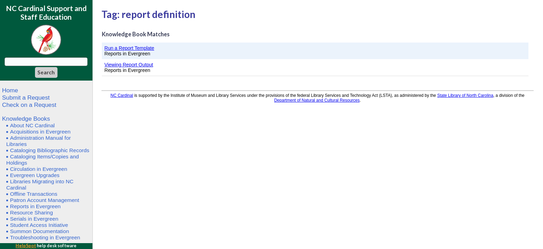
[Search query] (46, 61)
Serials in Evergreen (34, 219)
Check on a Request (29, 104)
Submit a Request (26, 97)
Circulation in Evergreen (38, 169)
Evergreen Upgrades (35, 175)
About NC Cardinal (32, 125)
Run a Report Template (129, 48)
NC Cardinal (121, 95)
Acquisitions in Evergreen (40, 132)
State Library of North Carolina (465, 95)
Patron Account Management (44, 200)
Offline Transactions (33, 194)
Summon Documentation (39, 231)
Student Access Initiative (39, 225)
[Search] (46, 72)
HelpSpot (26, 245)
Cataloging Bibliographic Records (49, 150)
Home (10, 90)
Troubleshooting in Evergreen (45, 237)
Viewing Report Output (129, 64)
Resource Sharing (31, 212)
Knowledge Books (26, 118)
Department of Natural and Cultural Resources (317, 100)
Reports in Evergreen (35, 206)
